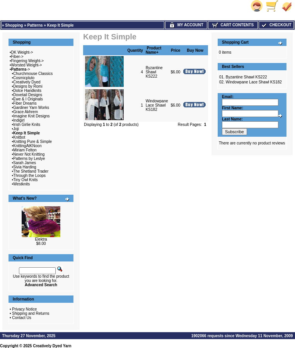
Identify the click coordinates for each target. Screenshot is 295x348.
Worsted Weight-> (26, 65)
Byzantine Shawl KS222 (154, 72)
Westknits (21, 184)
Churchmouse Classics (33, 73)
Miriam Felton (25, 150)
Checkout (276, 25)
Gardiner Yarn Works (31, 107)
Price (175, 50)
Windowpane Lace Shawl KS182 (157, 105)
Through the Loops (29, 175)
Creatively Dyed (27, 82)
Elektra (41, 239)
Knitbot (19, 137)
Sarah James (24, 163)
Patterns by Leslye (29, 158)
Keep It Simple (60, 25)
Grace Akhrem (25, 112)
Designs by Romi (28, 86)
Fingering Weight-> (27, 61)
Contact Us (21, 318)
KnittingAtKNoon (27, 146)
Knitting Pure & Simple (32, 141)
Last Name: (232, 119)
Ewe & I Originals (28, 99)
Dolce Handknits (27, 90)
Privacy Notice (24, 309)
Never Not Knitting (28, 154)
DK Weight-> (22, 52)
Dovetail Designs (27, 95)
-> (20, 69)
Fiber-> (17, 56)
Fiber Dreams (25, 103)
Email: (228, 97)
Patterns (35, 25)
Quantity (135, 50)
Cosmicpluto (23, 78)
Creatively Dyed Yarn (52, 346)
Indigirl (18, 120)
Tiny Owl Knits (25, 180)
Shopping (14, 25)
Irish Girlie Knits (26, 124)
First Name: (232, 108)
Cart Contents (233, 25)
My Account (186, 25)
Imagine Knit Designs (31, 116)
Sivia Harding (24, 167)
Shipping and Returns (30, 313)
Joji (16, 129)
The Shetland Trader (30, 171)
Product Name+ (154, 50)
